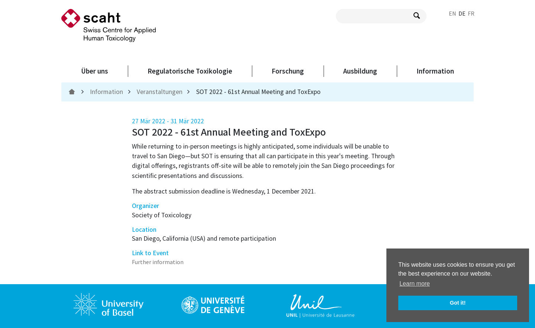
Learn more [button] (414, 283)
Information (435, 70)
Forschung (288, 70)
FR (471, 13)
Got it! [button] (458, 303)
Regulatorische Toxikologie (189, 70)
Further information (158, 262)
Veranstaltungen (159, 92)
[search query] (381, 16)
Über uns (94, 70)
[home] (72, 92)
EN (452, 13)
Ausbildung (360, 70)
